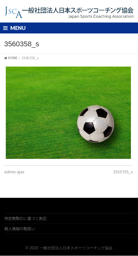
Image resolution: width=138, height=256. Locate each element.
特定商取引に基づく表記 (25, 218)
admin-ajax (14, 171)
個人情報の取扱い (19, 229)
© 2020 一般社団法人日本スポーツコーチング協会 (68, 248)
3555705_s (123, 171)
